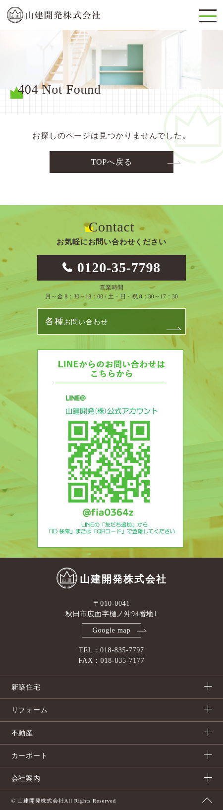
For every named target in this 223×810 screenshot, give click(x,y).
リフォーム (29, 710)
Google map (112, 630)
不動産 (22, 733)
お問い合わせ (76, 321)
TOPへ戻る (111, 162)
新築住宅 (26, 687)
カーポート (29, 755)
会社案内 (26, 778)
